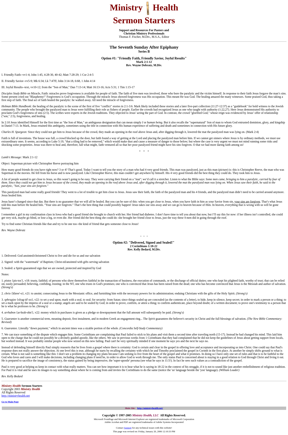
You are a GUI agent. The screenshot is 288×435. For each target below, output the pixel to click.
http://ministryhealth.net (15, 395)
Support (128, 427)
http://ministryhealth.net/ (150, 408)
